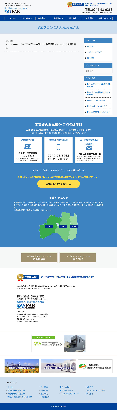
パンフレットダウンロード (69, 393)
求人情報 (89, 18)
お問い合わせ (65, 387)
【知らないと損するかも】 (96, 100)
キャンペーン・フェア (94, 52)
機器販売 (44, 390)
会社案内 (44, 387)
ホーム (12, 18)
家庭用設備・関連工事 (16, 393)
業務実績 (90, 58)
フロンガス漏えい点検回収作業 (19, 397)
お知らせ (90, 46)
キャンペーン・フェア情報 (95, 390)
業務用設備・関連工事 (16, 390)
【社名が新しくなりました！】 (97, 106)
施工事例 (44, 393)
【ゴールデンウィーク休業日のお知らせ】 (99, 85)
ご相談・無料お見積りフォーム (58, 183)
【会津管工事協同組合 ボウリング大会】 (98, 93)
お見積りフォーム (66, 390)
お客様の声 (44, 397)
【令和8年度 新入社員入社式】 (98, 112)
